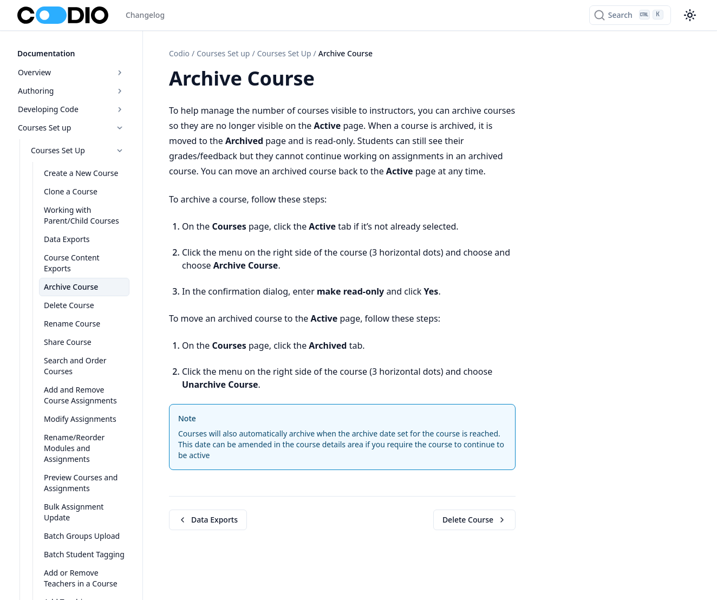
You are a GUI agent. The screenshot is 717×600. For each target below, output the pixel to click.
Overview (71, 72)
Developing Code (71, 109)
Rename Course (72, 323)
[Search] (630, 15)
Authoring (71, 91)
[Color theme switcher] (690, 15)
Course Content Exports (72, 262)
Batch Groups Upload (82, 536)
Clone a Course (70, 191)
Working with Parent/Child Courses (81, 215)
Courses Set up (71, 127)
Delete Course (69, 305)
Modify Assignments (80, 419)
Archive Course (71, 287)
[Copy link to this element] (326, 80)
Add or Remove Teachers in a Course (81, 578)
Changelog (145, 15)
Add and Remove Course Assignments (80, 395)
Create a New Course (81, 173)
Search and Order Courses (75, 365)
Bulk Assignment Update (73, 512)
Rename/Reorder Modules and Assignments (74, 448)
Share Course (68, 342)
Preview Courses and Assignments (81, 482)
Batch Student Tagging (84, 554)
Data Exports (66, 239)
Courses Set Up (78, 150)
